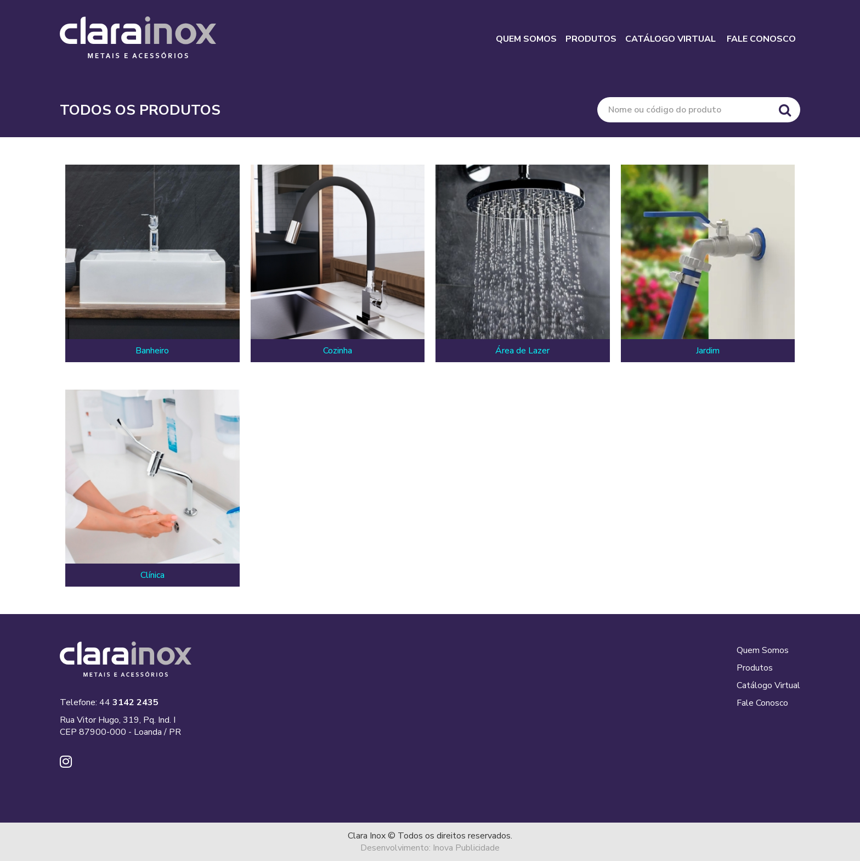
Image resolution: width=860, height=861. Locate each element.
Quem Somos (763, 650)
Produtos (755, 668)
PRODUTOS (590, 39)
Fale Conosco (762, 703)
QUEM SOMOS (526, 39)
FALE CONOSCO (761, 39)
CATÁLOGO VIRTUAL (670, 39)
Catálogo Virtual (768, 685)
